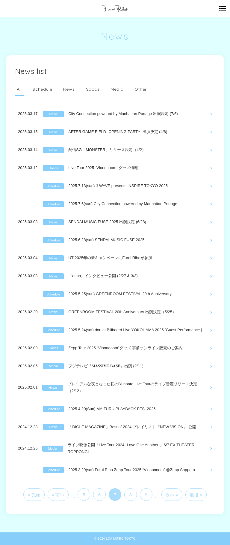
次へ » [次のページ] (172, 494)
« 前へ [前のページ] (58, 494)
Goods (93, 89)
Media (117, 89)
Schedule (42, 89)
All (19, 89)
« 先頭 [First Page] (34, 494)
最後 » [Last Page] (196, 494)
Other (140, 89)
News (69, 89)
